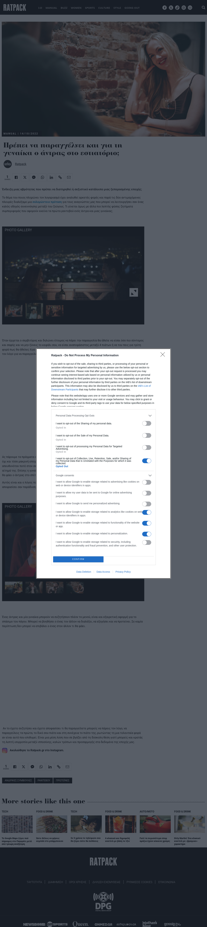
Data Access (103, 571)
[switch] (146, 423)
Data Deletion (83, 571)
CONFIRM (78, 559)
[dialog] (103, 463)
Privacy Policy (123, 571)
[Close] (163, 355)
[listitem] (103, 415)
